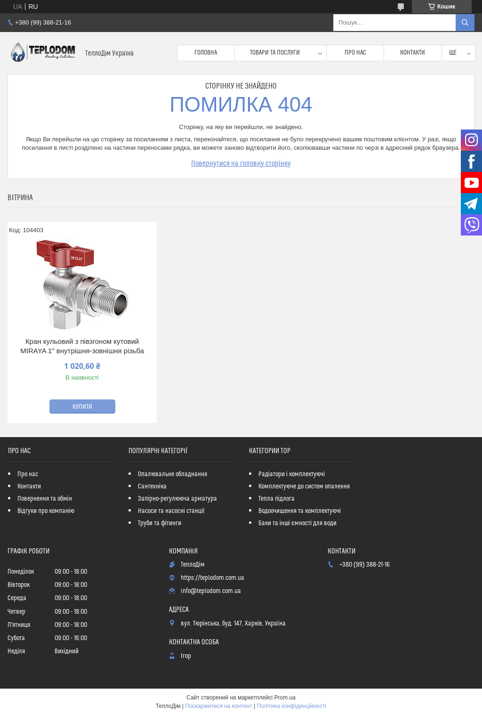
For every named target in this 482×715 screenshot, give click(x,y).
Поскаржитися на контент (218, 706)
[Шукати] (465, 22)
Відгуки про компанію (45, 511)
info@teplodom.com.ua (211, 591)
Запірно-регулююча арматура (177, 499)
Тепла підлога (276, 499)
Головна (205, 53)
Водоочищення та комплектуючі (299, 511)
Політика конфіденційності (292, 706)
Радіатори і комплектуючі (291, 474)
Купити (82, 407)
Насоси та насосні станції (171, 511)
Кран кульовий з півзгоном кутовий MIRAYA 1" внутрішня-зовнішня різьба (82, 346)
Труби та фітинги (159, 523)
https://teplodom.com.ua (212, 578)
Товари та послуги (275, 53)
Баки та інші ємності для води (297, 523)
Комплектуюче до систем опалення (304, 486)
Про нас (355, 53)
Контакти (412, 53)
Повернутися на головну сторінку (241, 163)
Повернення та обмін (44, 499)
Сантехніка (152, 486)
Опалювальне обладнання (172, 474)
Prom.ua (285, 697)
